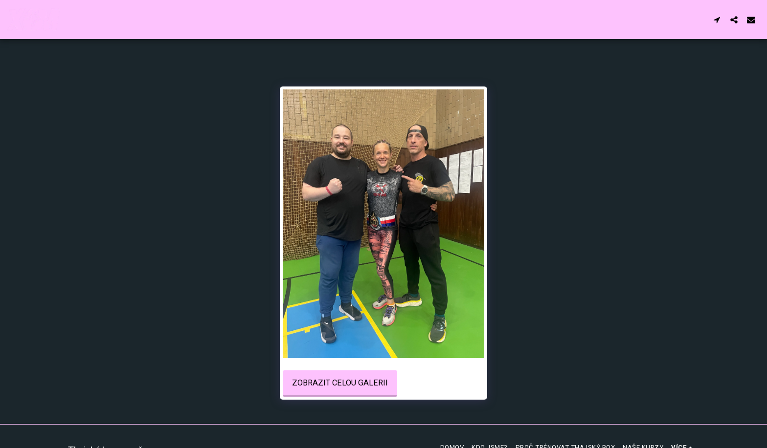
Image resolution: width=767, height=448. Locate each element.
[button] (717, 19)
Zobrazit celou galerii (340, 382)
